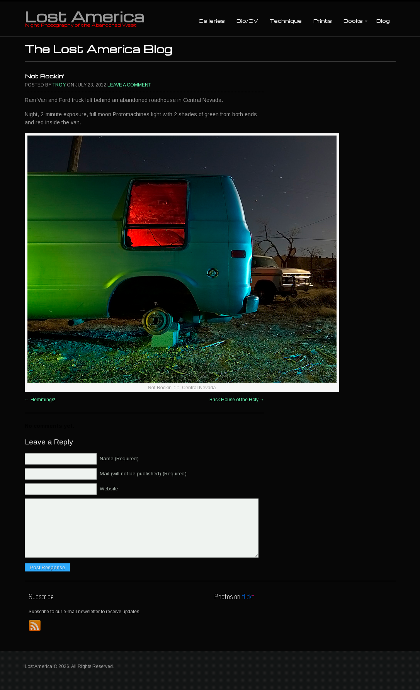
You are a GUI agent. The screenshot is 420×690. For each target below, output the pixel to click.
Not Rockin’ (45, 76)
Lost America (84, 16)
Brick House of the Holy (236, 399)
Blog (383, 20)
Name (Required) (119, 458)
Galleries (212, 20)
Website (109, 489)
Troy (59, 85)
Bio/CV (247, 20)
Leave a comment (129, 85)
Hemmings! (40, 399)
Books (353, 21)
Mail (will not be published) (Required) (143, 473)
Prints (322, 20)
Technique (286, 20)
